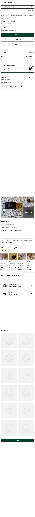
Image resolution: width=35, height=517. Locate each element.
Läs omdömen (14, 87)
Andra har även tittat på (10, 275)
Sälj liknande (9, 242)
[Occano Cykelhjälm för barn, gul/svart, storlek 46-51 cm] (13, 256)
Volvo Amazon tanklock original (20, 263)
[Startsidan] (8, 2)
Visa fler (17, 440)
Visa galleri (28, 212)
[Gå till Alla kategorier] (4, 15)
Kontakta (4, 87)
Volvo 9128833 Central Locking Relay (2, 263)
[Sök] (32, 6)
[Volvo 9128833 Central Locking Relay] (4, 256)
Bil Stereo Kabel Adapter (30, 263)
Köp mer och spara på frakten (12, 248)
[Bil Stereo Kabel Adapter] (31, 256)
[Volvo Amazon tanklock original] (22, 256)
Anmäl (2, 242)
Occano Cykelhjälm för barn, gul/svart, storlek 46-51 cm (13, 263)
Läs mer (15, 30)
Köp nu (17, 34)
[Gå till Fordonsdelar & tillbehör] (16, 15)
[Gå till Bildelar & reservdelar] (29, 15)
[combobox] (17, 7)
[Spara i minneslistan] (17, 44)
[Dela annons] (33, 19)
